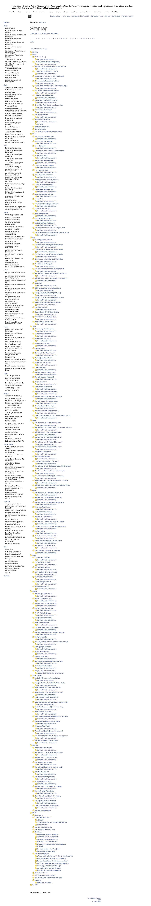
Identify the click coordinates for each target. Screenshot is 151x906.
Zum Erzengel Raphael (12, 378)
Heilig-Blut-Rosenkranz (12, 297)
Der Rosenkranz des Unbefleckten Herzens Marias (14, 141)
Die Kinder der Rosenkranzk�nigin (49, 868)
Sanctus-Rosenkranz (12, 390)
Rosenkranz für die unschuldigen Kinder (15, 516)
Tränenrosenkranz (11, 106)
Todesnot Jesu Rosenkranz (14, 59)
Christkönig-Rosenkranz (13, 229)
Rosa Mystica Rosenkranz (13, 108)
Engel (66, 12)
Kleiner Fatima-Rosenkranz (14, 101)
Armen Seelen (85, 12)
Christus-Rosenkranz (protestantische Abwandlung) (14, 265)
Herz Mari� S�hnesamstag (44, 189)
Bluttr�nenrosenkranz (42, 456)
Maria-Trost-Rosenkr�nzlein (44, 223)
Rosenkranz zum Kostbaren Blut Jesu (15, 273)
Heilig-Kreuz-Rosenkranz (13, 513)
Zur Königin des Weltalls (13, 132)
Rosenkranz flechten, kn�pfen (47, 834)
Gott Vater (8, 181)
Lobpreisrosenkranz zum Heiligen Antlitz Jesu (13, 354)
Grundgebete (116, 16)
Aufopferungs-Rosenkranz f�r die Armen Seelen (51, 716)
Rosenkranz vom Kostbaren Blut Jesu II (15, 281)
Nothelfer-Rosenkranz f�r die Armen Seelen (50, 707)
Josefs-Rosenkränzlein (12, 405)
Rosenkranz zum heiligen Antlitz (15, 359)
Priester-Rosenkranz (11, 519)
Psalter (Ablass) (10, 28)
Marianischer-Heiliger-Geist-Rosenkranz (14, 197)
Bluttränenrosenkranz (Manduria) (15, 111)
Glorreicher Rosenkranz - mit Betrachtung (14, 65)
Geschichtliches (42, 825)
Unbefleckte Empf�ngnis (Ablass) (46, 204)
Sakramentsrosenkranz (12, 217)
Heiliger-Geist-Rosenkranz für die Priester (14, 193)
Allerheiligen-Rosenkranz (13, 396)
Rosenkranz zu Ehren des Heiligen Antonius (13, 417)
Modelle (11, 12)
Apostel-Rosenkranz (11, 432)
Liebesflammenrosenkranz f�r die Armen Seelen (51, 702)
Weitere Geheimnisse (12, 75)
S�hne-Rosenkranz (41, 213)
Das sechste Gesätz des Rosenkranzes (13, 81)
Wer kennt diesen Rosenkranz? (48, 837)
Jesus (42, 12)
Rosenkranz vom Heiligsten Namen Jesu (14, 251)
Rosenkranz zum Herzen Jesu (15, 366)
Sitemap (107, 16)
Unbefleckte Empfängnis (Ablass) (13, 123)
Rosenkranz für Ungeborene (14, 522)
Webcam (40, 846)
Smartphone (9, 549)
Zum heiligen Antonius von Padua (13, 413)
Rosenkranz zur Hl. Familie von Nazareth (15, 507)
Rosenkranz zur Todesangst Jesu (14, 255)
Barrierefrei (94, 16)
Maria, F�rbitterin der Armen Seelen (47, 678)
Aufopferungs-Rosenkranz (13, 209)
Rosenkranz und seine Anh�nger (48, 849)
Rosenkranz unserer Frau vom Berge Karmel (15, 137)
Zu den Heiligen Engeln (12, 388)
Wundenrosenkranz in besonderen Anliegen (12, 310)
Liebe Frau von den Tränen (14, 103)
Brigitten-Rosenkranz (12, 410)
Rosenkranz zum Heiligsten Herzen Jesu (14, 334)
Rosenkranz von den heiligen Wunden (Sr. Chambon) (14, 306)
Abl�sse (40, 820)
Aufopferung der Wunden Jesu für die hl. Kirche (15, 318)
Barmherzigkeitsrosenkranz (14, 215)
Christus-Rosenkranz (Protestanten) (12, 540)
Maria (20, 12)
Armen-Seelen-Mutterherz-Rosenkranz (13, 455)
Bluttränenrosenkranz (12, 299)
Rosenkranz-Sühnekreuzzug (14, 556)
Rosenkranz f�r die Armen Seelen (46, 740)
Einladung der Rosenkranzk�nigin (49, 866)
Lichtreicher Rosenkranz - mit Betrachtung (14, 43)
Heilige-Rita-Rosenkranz (13, 408)
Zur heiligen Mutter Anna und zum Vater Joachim (14, 424)
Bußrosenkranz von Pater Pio (14, 441)
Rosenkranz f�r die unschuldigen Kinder (49, 767)
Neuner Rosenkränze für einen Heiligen (15, 435)
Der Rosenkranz (10, 78)
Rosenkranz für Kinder (12, 543)
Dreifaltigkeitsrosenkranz (13, 148)
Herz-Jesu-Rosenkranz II (13, 344)
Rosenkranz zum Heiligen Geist (15, 207)
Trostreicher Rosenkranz (13, 68)
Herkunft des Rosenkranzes (46, 59)
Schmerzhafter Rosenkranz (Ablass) (14, 47)
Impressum (75, 16)
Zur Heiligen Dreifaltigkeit (13, 167)
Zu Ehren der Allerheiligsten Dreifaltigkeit (14, 151)
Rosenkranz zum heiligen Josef (15, 400)
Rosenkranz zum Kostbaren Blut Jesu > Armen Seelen (15, 277)
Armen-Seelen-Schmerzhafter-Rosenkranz (15, 460)
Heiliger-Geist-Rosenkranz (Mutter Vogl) (13, 189)
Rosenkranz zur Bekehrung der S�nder (48, 786)
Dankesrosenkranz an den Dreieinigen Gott (13, 170)
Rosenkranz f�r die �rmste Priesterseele (49, 731)
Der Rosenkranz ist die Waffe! (14, 566)
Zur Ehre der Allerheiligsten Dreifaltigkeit (14, 163)
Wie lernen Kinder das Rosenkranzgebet (12, 569)
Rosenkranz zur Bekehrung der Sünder (15, 527)
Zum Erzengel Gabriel (12, 380)
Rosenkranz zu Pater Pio (13, 439)
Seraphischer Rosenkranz (13, 385)
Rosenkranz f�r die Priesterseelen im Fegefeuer (51, 736)
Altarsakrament (10, 224)
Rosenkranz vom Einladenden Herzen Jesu (14, 338)
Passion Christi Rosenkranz (14, 258)
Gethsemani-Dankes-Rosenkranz (12, 247)
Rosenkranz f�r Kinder (43, 810)
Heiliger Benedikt (10, 421)
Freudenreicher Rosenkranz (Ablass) (14, 31)
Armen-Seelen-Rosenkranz (14, 475)
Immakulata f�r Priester (43, 781)
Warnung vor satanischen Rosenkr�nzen (51, 844)
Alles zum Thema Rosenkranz (47, 839)
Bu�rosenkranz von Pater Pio (45, 671)
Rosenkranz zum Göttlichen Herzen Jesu (14, 330)
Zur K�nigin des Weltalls (43, 218)
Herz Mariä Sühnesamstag (13, 115)
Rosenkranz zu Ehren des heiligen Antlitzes (13, 349)
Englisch (40, 124)
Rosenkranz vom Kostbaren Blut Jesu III (15, 285)
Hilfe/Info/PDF (84, 16)
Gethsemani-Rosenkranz (13, 244)
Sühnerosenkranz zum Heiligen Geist (15, 184)
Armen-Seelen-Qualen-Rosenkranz (12, 464)
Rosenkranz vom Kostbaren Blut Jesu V (15, 293)
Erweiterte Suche (55, 16)
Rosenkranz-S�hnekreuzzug (45, 830)
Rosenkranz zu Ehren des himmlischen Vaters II (13, 178)
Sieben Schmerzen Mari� (43, 141)
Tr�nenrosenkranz (41, 170)
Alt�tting (38, 880)
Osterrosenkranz (10, 234)
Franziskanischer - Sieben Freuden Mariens (13, 95)
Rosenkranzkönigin (11, 561)
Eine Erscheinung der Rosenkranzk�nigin (51, 858)
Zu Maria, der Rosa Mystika (14, 113)
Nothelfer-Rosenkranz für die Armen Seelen (14, 472)
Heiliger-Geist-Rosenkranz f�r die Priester (49, 298)
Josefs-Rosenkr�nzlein (43, 613)
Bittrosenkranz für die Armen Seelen (14, 482)
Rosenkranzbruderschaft (13, 554)
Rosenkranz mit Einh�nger (46, 851)
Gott (34, 12)
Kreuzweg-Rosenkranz (12, 486)
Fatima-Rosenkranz (11, 99)
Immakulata (9, 120)
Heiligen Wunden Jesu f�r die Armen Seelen (50, 683)
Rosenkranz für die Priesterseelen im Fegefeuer (14, 493)
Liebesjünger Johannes (12, 427)
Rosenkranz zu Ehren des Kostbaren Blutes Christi (13, 323)
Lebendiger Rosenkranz (13, 552)
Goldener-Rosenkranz (12, 73)
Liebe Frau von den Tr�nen (44, 165)
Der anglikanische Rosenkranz (15, 537)
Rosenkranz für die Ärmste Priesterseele (13, 489)
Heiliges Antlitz (10, 357)
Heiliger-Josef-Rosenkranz (13, 403)
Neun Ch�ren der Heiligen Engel (46, 572)
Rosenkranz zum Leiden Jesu (14, 236)
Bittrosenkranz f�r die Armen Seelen (47, 721)
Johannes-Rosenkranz (12, 430)
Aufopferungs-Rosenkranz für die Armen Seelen (14, 478)
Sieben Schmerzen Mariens (14, 87)
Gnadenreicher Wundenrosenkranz (11, 302)
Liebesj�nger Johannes (43, 647)
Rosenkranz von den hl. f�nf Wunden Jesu (49, 476)
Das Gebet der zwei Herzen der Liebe (15, 369)
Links (101, 16)
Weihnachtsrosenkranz (12, 232)
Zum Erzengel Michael (12, 376)
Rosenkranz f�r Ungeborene (45, 777)
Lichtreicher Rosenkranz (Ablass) (13, 39)
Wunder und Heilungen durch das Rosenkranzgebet (55, 856)
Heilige (74, 12)
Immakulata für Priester (12, 524)
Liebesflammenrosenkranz (13, 118)
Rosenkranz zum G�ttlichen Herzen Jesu (49, 493)
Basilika (115, 12)
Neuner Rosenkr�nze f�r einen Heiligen (49, 661)
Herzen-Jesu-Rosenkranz (13, 346)
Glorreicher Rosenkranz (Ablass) (15, 61)
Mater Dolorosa (10, 92)
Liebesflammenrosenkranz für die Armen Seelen (14, 468)
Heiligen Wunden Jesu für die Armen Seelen (14, 451)
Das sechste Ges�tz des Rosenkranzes (48, 132)
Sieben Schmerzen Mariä (13, 90)
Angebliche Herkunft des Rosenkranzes (50, 673)
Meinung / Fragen (127, 16)
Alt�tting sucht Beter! (44, 882)
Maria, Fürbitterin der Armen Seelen (14, 447)
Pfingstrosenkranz (11, 200)
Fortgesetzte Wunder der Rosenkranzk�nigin (52, 861)
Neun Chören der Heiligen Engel (15, 383)
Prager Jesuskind (10, 241)
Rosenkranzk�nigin (42, 854)
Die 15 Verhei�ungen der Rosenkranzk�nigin (53, 863)
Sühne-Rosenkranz (11, 129)
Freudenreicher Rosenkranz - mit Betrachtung (15, 35)
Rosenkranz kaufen (11, 564)
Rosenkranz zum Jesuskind (14, 239)
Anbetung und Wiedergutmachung (11, 261)
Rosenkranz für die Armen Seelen (13, 497)
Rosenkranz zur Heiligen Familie (15, 510)
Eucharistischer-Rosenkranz (14, 227)
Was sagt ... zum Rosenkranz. (47, 841)
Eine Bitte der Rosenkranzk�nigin (49, 870)
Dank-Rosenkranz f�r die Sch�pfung (48, 796)
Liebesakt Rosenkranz (12, 127)
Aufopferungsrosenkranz (13, 504)
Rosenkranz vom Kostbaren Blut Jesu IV (15, 289)
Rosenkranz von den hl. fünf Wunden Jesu (14, 314)
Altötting (7, 572)
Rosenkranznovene (11, 70)
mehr (106, 12)
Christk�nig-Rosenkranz (43, 358)
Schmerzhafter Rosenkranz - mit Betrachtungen (15, 52)
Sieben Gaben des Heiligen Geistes (14, 203)
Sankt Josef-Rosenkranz (13, 398)
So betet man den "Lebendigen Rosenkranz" (52, 822)
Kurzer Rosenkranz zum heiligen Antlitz (15, 362)
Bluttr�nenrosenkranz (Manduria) (46, 180)
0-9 (93, 38)
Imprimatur (66, 16)
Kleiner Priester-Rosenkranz (14, 530)
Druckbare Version (94, 898)
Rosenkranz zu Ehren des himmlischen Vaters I (13, 174)
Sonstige (97, 12)
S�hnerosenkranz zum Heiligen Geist (48, 288)
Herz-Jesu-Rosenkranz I (13, 342)
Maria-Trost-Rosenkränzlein (14, 134)
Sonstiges (8, 559)
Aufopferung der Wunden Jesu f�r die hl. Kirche (51, 481)
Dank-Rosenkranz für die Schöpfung (13, 534)
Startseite (42, 22)
